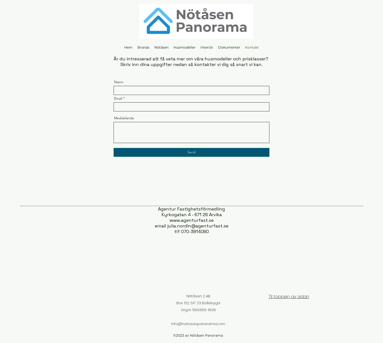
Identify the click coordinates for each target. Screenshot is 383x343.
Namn (118, 82)
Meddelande (124, 118)
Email (118, 98)
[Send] (191, 152)
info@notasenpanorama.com (198, 323)
